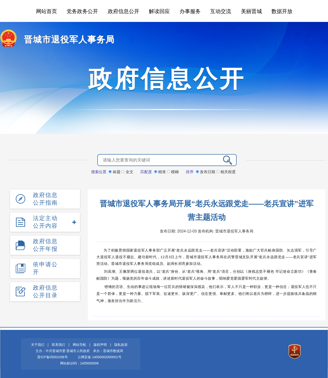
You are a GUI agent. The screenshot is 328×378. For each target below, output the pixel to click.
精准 (160, 172)
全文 (127, 172)
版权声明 (100, 345)
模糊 (173, 172)
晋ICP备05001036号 (52, 357)
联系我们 (58, 345)
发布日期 (206, 172)
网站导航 (79, 345)
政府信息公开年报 (45, 245)
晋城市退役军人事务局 (69, 39)
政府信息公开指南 (45, 199)
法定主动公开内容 (45, 222)
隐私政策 (121, 345)
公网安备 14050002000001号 (99, 357)
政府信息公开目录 (45, 291)
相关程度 (226, 172)
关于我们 (37, 345)
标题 (115, 172)
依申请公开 (45, 268)
